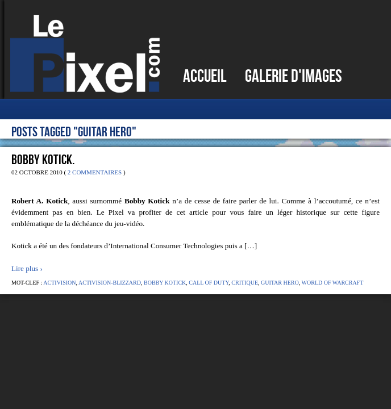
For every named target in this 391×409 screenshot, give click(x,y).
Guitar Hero (280, 282)
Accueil (205, 75)
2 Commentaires (95, 172)
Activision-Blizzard (109, 282)
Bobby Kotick (165, 282)
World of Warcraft (333, 282)
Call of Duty (208, 282)
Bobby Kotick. (42, 159)
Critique (244, 282)
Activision (59, 282)
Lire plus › (27, 268)
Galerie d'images (293, 75)
